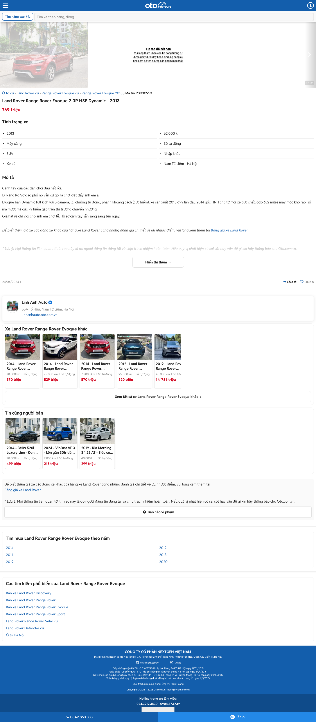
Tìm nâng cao (18, 16)
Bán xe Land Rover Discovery (28, 593)
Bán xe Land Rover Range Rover (31, 600)
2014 (10, 547)
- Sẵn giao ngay (171, 366)
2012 (163, 547)
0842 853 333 (79, 717)
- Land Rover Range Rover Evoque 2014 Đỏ (96, 366)
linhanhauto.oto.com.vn (39, 315)
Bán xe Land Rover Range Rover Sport (35, 614)
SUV (10, 153)
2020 (163, 562)
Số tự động (172, 143)
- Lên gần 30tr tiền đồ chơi (59, 450)
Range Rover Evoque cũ (60, 93)
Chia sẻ (290, 282)
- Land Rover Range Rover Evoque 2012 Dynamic (133, 366)
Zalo (240, 717)
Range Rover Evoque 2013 (102, 93)
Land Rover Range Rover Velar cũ (32, 621)
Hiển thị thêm (156, 262)
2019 (9, 562)
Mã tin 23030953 (138, 93)
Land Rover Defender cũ (25, 628)
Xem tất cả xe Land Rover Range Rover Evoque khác (156, 396)
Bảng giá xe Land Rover (229, 230)
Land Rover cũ (28, 93)
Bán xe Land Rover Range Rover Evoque (37, 607)
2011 (9, 555)
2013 (10, 133)
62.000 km (172, 133)
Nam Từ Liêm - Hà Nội (181, 163)
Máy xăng (14, 143)
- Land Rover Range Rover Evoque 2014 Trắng (59, 366)
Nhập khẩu (172, 153)
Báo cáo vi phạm (158, 512)
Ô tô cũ (8, 93)
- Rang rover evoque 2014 (22, 366)
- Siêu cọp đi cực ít (96, 450)
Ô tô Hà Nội (15, 635)
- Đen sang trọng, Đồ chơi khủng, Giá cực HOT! (22, 450)
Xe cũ (11, 163)
